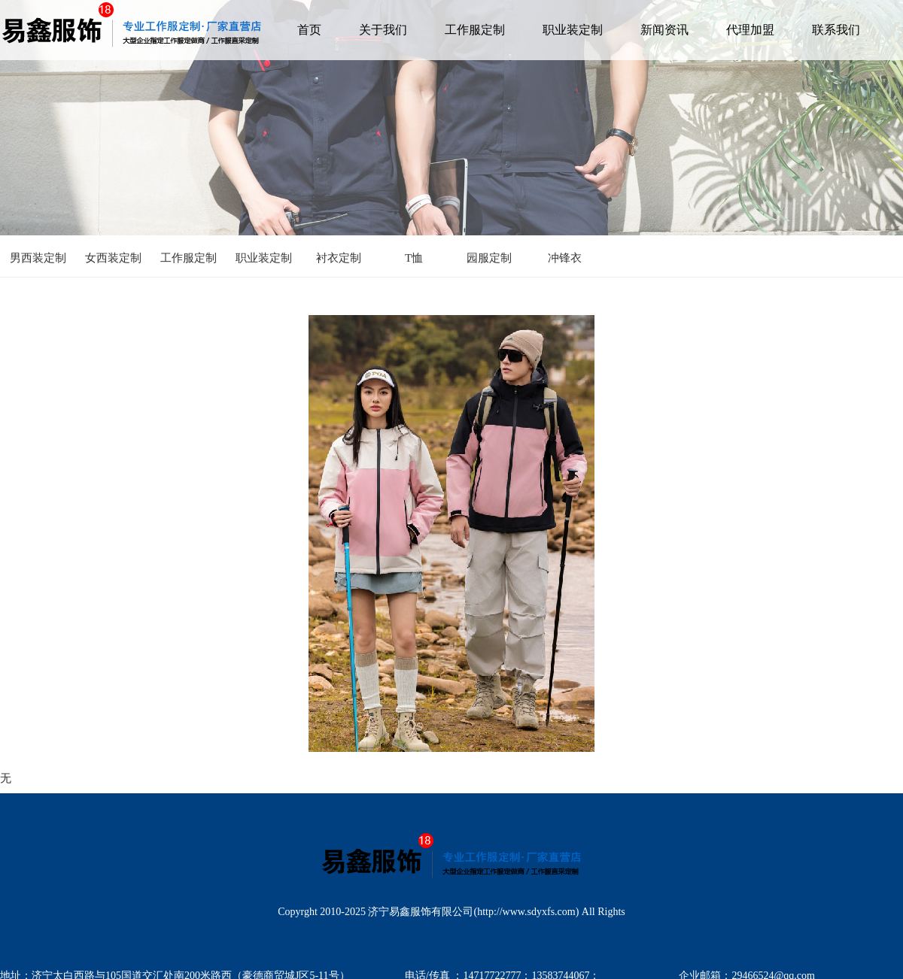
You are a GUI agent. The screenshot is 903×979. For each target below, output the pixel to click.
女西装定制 (113, 258)
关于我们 (383, 29)
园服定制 (489, 258)
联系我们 (836, 29)
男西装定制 (38, 258)
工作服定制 (475, 29)
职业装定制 (573, 29)
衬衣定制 (338, 258)
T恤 (414, 258)
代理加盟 (750, 29)
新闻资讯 (664, 29)
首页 (309, 29)
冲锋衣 (565, 258)
